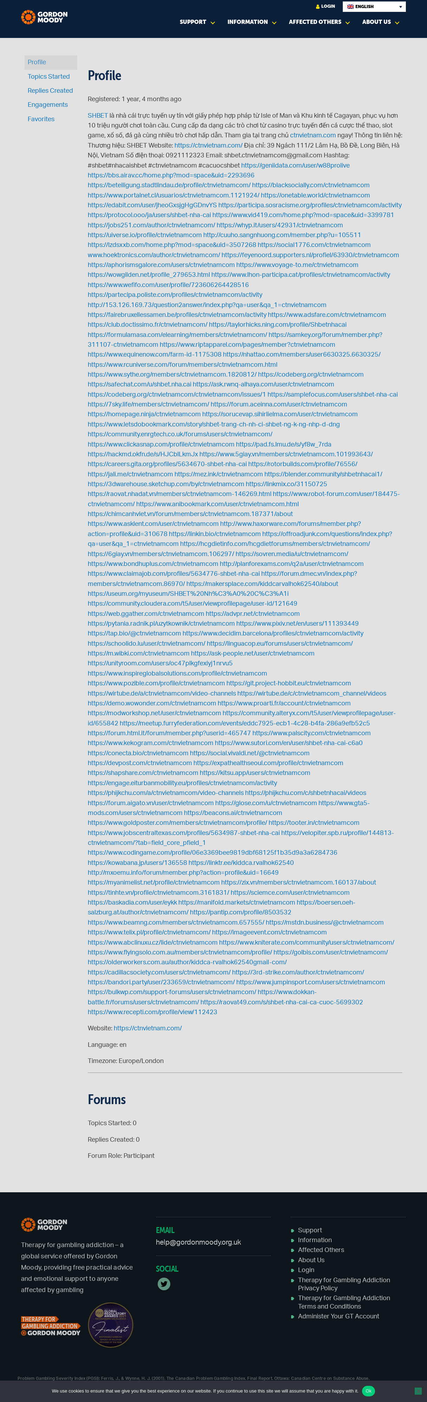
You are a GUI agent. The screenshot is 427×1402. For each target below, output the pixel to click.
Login (325, 6)
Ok (369, 1391)
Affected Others (315, 22)
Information (248, 22)
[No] (418, 1391)
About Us (376, 22)
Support (193, 22)
